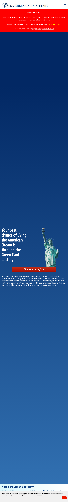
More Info (39, 495)
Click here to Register (34, 269)
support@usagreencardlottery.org (43, 29)
